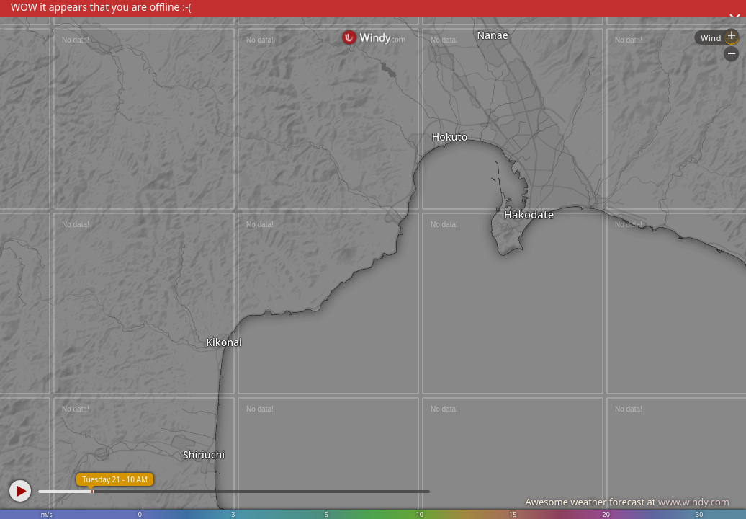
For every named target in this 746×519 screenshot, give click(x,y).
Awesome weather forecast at (627, 501)
